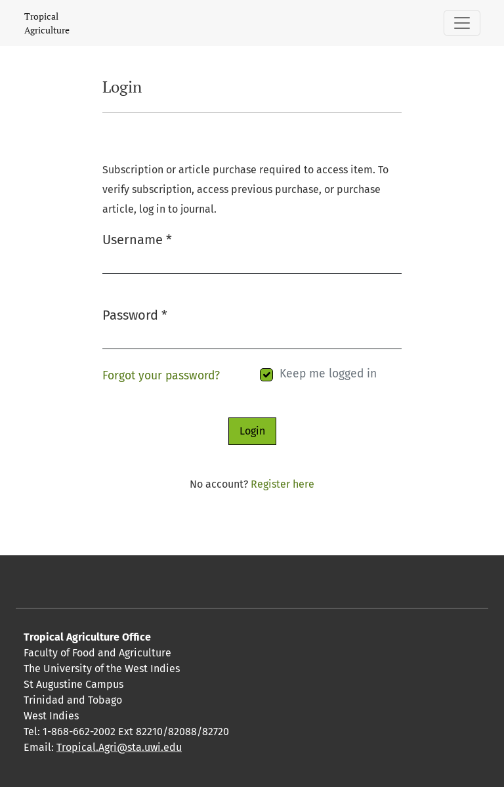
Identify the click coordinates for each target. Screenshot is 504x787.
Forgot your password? (161, 376)
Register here (282, 484)
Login (252, 431)
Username (137, 238)
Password (134, 314)
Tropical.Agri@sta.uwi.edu (119, 747)
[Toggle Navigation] (462, 23)
